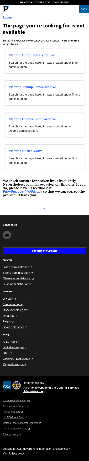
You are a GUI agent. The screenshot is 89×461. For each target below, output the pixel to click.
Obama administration (17, 278)
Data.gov (8, 315)
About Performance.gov (16, 400)
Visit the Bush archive (25, 151)
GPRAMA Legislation (16, 358)
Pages (7, 321)
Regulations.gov (13, 364)
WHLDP (8, 298)
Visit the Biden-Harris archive (32, 55)
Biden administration (16, 267)
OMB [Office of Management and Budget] (6, 353)
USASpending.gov (15, 310)
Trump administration (16, 272)
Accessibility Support (15, 406)
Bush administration (15, 284)
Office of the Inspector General (20, 422)
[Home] (6, 11)
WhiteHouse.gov (13, 347)
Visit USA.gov (12, 453)
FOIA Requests (11, 411)
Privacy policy (11, 434)
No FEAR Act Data (13, 417)
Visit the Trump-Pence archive (32, 87)
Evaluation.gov (12, 304)
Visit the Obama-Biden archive (32, 119)
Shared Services (13, 327)
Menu (84, 8)
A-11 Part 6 (10, 341)
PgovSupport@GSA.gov (23, 191)
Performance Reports (15, 428)
